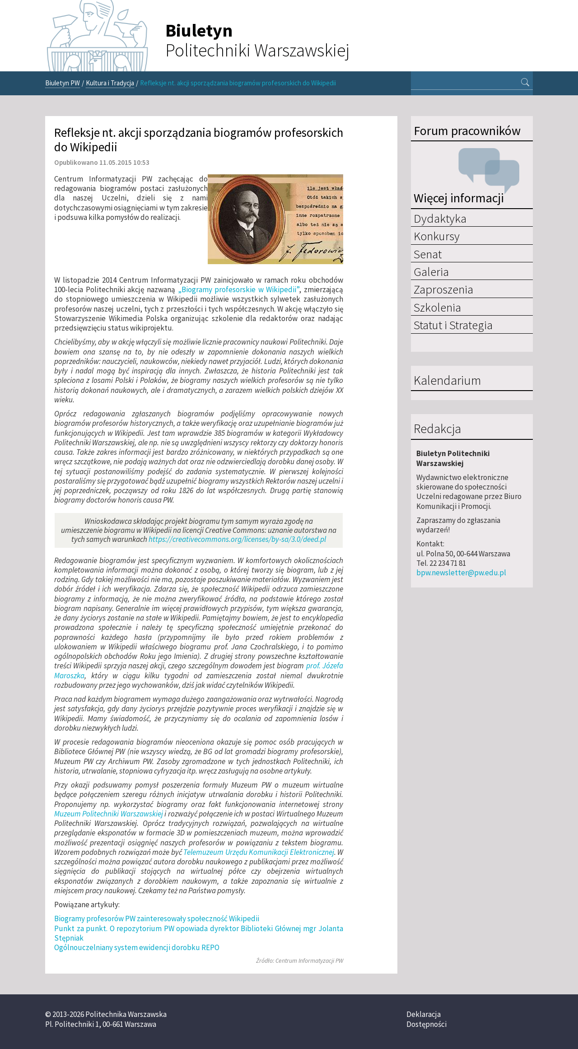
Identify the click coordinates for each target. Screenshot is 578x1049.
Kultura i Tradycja (110, 83)
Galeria (431, 271)
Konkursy (437, 236)
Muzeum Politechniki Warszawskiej (108, 814)
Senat (428, 254)
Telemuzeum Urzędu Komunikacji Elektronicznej (258, 852)
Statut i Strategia (453, 325)
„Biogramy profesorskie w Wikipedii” (238, 289)
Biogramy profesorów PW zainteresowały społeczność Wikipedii (156, 918)
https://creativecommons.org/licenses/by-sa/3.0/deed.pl (237, 539)
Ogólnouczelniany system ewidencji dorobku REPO (136, 947)
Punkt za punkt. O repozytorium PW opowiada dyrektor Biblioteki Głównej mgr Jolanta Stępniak (198, 933)
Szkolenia (437, 307)
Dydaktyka (440, 218)
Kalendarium (447, 380)
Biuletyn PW (62, 83)
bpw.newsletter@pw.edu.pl (461, 573)
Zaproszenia (443, 289)
